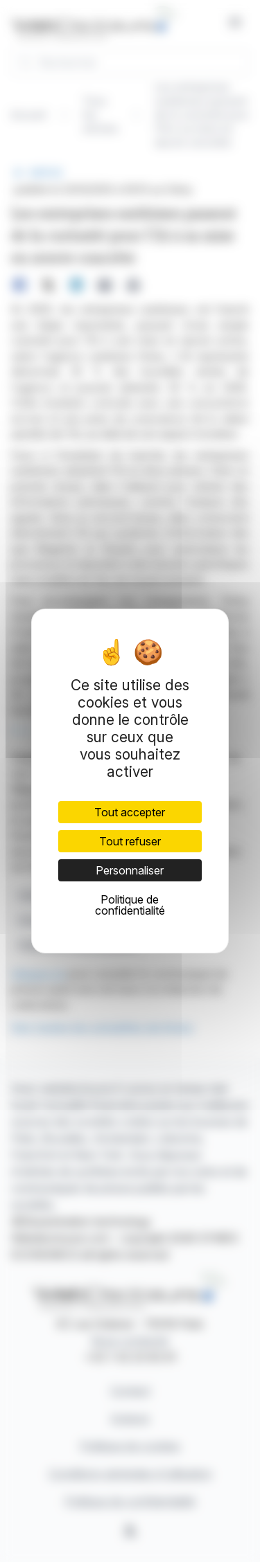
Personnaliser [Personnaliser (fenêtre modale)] (130, 870)
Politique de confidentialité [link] (130, 904)
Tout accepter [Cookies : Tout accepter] (129, 812)
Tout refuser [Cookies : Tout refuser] (130, 841)
